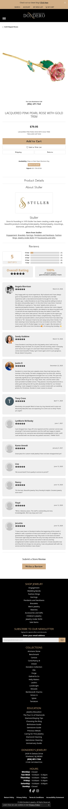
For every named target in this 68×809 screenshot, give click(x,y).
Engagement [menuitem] (34, 588)
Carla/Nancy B (34, 660)
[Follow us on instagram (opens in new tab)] (37, 790)
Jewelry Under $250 (26, 238)
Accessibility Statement (55, 797)
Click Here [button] (44, 2)
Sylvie (34, 698)
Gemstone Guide (34, 727)
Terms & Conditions (36, 797)
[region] (34, 67)
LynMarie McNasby (24, 421)
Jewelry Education (33, 712)
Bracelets (21, 235)
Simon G (34, 695)
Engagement (11, 235)
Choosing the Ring (34, 721)
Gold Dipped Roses (11, 27)
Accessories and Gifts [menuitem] (34, 613)
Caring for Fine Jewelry (34, 734)
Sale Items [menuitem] (34, 622)
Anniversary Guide (34, 743)
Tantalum (34, 701)
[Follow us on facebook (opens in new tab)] (30, 790)
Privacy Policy (22, 797)
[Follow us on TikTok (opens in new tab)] (33, 790)
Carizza (34, 657)
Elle (34, 670)
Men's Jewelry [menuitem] (34, 606)
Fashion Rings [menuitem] (34, 594)
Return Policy (9, 797)
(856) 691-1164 (34, 104)
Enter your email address (34, 635)
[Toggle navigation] (4, 17)
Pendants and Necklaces (44, 235)
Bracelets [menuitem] (34, 603)
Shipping (18, 152)
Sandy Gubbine (22, 336)
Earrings (29, 235)
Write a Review (34, 566)
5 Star (27, 253)
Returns (50, 152)
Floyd (17, 503)
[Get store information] (34, 762)
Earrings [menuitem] (34, 597)
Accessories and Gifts (46, 238)
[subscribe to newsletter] (62, 640)
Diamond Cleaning (34, 737)
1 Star (27, 263)
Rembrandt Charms (34, 692)
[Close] (64, 2)
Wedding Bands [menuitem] (34, 591)
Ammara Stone (34, 651)
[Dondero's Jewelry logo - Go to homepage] (34, 15)
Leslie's (34, 682)
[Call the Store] (34, 759)
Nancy (18, 482)
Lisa (17, 464)
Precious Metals (34, 730)
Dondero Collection (34, 667)
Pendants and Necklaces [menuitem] (34, 600)
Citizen (34, 664)
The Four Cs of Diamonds (34, 715)
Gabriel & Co (34, 676)
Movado (34, 689)
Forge (34, 673)
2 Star (27, 260)
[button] (17, 7)
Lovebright (34, 685)
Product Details (34, 180)
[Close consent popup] (49, 805)
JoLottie (19, 523)
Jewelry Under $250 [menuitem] (34, 619)
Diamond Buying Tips (34, 718)
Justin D (19, 363)
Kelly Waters (34, 679)
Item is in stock (34, 165)
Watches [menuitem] (34, 609)
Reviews (34, 246)
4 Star (27, 255)
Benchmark (34, 654)
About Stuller (34, 187)
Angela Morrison (23, 286)
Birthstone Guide (34, 724)
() (61, 253)
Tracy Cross (20, 398)
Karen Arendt (21, 445)
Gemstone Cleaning (34, 740)
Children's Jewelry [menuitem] (34, 616)
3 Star (27, 258)
